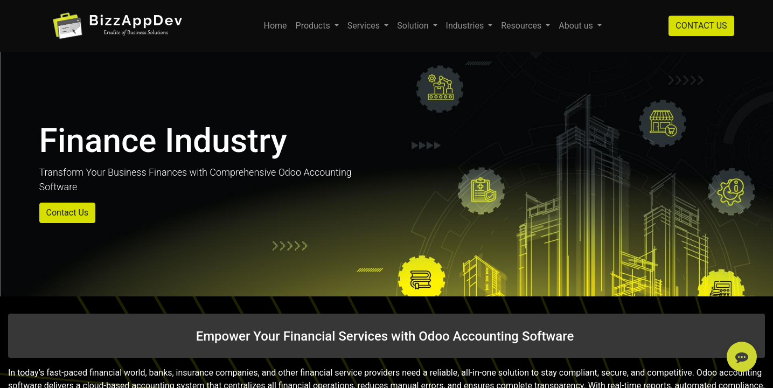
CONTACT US (701, 25)
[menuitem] (275, 26)
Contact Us (67, 212)
